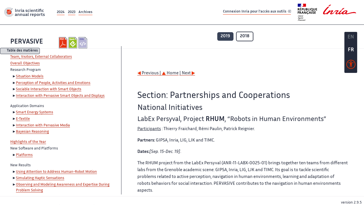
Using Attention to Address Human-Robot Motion (56, 172)
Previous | (149, 73)
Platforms (24, 155)
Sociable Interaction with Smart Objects (48, 89)
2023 (71, 12)
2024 (61, 12)
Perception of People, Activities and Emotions (53, 83)
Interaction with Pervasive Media (43, 125)
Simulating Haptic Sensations (40, 178)
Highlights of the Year (28, 142)
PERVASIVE (26, 42)
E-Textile (23, 119)
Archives (85, 12)
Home (170, 73)
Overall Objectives (25, 63)
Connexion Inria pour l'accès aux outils (257, 12)
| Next (187, 73)
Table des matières (22, 51)
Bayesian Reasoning (32, 132)
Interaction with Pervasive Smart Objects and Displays (60, 96)
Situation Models (30, 76)
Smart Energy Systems (34, 112)
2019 (225, 36)
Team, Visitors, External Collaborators (41, 57)
